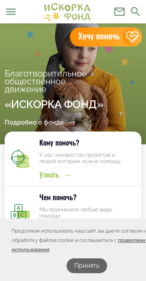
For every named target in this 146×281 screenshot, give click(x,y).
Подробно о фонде (34, 122)
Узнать (49, 174)
